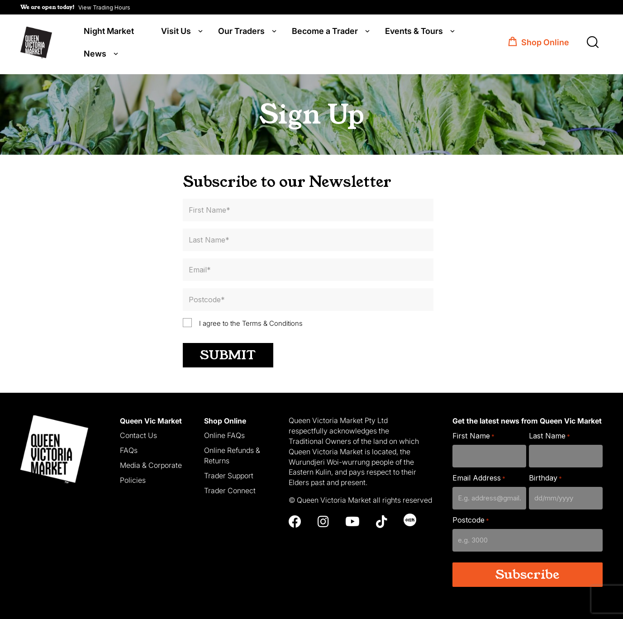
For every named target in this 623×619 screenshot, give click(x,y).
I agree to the (251, 322)
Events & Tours (414, 32)
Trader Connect (230, 489)
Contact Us (138, 434)
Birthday (545, 477)
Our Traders (241, 32)
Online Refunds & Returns (232, 454)
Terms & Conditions (272, 322)
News (95, 55)
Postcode (470, 519)
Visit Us (176, 32)
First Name (473, 435)
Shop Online (545, 44)
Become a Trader (325, 32)
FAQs (129, 449)
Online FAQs (224, 434)
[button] (75, 7)
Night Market (109, 32)
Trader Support (228, 474)
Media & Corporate (151, 464)
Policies (133, 478)
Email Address (478, 477)
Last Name (549, 435)
